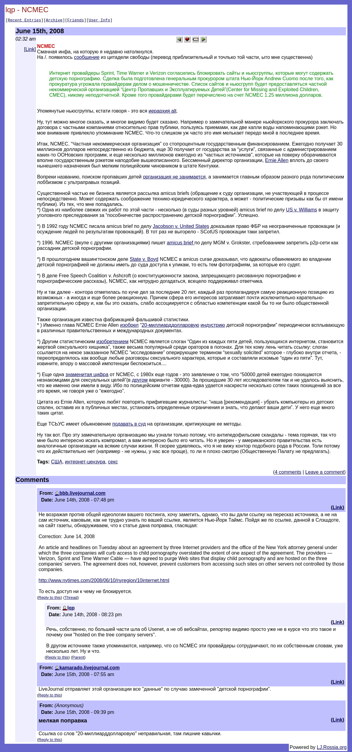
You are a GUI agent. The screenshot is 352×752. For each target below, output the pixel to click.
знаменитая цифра (86, 375)
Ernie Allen (277, 161)
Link (30, 50)
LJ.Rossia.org (332, 748)
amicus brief (181, 243)
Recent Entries (24, 20)
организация (157, 177)
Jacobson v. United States (181, 227)
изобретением (112, 342)
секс (113, 462)
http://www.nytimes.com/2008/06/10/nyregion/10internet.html (103, 581)
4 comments (288, 473)
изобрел (129, 326)
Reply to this (49, 598)
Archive (54, 20)
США (56, 462)
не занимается (189, 177)
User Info (99, 20)
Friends (75, 20)
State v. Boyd (144, 260)
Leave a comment (324, 473)
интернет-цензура (85, 462)
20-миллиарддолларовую (170, 326)
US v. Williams (301, 210)
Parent (78, 658)
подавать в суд (129, 424)
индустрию (213, 326)
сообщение (86, 58)
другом (140, 380)
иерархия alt (162, 111)
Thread (71, 598)
